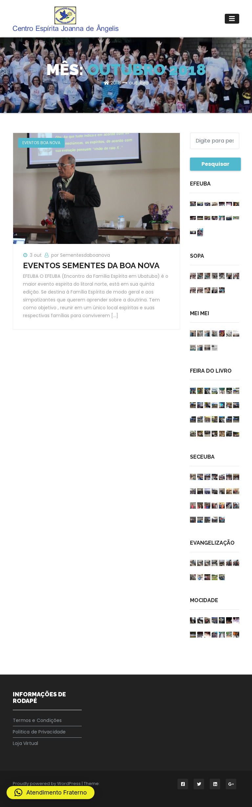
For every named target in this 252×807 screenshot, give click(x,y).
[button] (50, 792)
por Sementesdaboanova (80, 255)
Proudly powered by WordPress (47, 783)
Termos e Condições (37, 720)
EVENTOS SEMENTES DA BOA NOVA (91, 265)
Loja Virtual (25, 743)
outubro (139, 82)
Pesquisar (215, 164)
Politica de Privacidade (39, 732)
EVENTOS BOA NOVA (41, 142)
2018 (116, 82)
